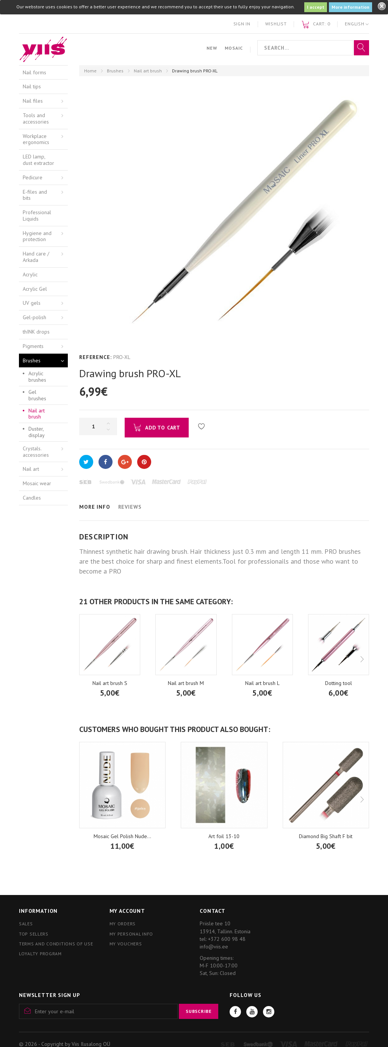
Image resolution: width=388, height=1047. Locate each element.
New (212, 48)
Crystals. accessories (36, 451)
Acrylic (30, 274)
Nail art (31, 469)
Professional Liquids (37, 215)
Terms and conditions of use (56, 944)
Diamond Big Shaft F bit (325, 836)
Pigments (33, 346)
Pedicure (32, 177)
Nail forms (34, 72)
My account (127, 911)
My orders (123, 923)
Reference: (95, 357)
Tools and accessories (36, 118)
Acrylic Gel (35, 288)
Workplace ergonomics (36, 139)
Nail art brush (148, 71)
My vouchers (126, 944)
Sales (26, 923)
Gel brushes (37, 395)
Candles (32, 497)
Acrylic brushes (37, 376)
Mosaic (234, 48)
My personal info (131, 934)
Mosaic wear (37, 483)
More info (94, 506)
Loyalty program (40, 953)
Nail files (33, 100)
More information (350, 7)
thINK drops (36, 331)
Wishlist (276, 24)
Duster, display (36, 432)
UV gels (32, 302)
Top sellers (33, 934)
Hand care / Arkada (36, 256)
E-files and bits (35, 195)
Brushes (115, 71)
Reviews (130, 506)
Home (90, 71)
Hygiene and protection (37, 236)
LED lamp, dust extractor (38, 159)
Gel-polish (34, 317)
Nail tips (32, 86)
